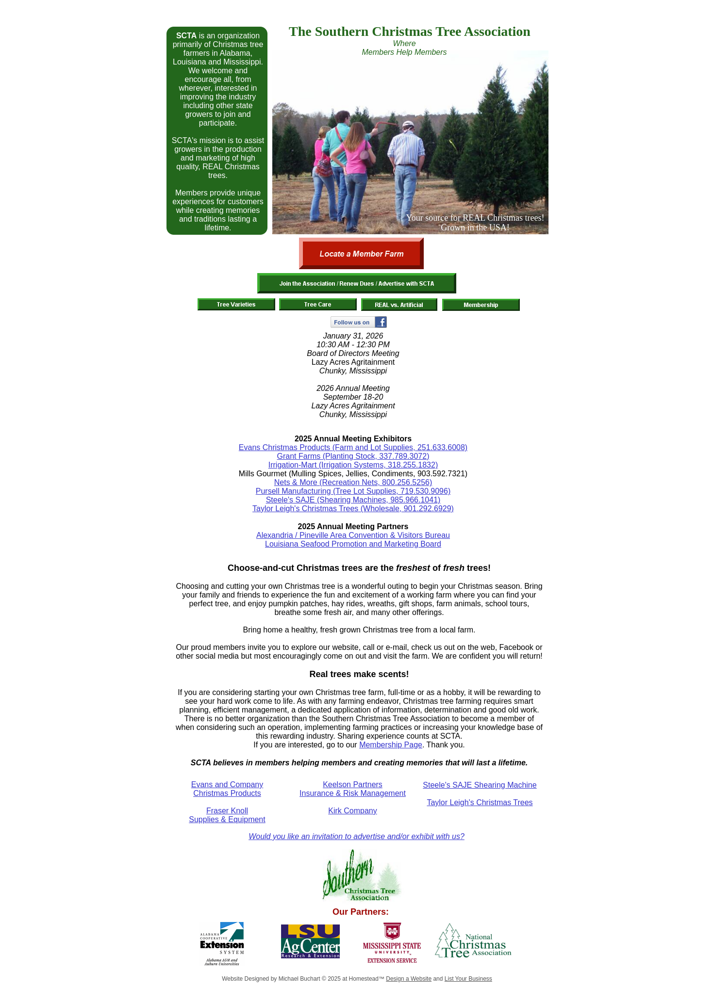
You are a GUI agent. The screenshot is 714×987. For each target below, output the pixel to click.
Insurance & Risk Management (352, 793)
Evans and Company (227, 784)
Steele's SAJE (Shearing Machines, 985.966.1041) (353, 500)
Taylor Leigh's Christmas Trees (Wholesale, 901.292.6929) (353, 508)
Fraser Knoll (227, 811)
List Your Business (468, 978)
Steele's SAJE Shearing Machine (479, 785)
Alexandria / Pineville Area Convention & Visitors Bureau (353, 535)
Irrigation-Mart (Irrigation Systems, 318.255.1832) (353, 465)
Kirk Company (352, 811)
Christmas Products (227, 793)
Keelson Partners (352, 784)
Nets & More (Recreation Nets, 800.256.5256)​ (353, 482)
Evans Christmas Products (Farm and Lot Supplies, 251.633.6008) (353, 447)
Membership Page (390, 745)
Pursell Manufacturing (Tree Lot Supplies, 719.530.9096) (353, 491)
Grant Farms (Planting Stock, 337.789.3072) (353, 456)
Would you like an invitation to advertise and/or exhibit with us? (357, 836)
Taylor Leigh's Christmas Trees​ (479, 802)
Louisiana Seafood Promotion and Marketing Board (353, 544)
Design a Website (409, 978)
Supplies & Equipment (227, 819)
